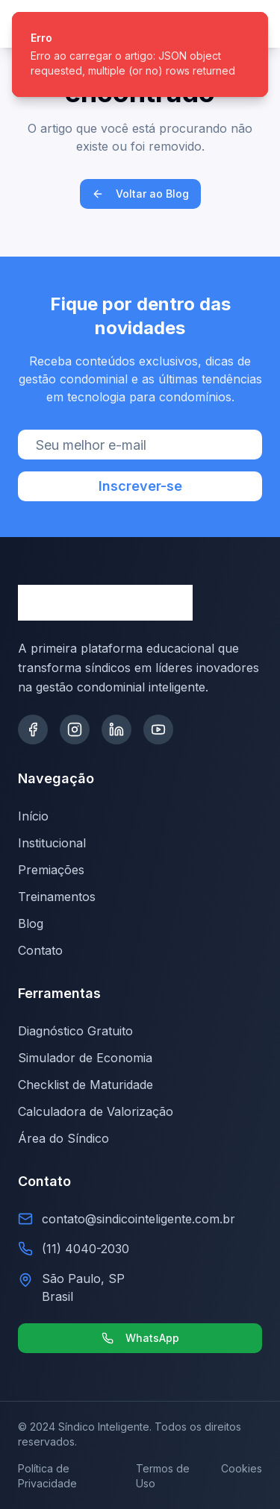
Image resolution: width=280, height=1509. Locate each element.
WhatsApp (140, 1337)
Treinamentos (57, 896)
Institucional (52, 842)
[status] (140, 54)
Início (33, 816)
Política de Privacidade (47, 1476)
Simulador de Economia (85, 1057)
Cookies (241, 1468)
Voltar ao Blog (140, 193)
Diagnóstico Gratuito (75, 1030)
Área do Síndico (63, 1138)
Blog (30, 923)
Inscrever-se (140, 486)
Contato (40, 950)
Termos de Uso (163, 1476)
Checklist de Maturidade (85, 1084)
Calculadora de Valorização (95, 1111)
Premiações (51, 869)
